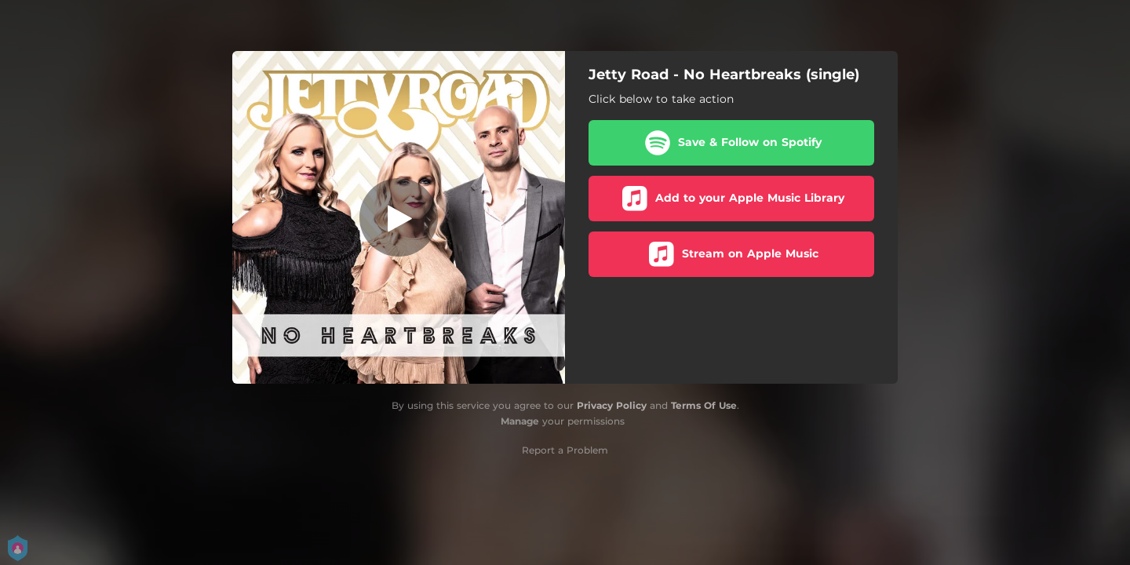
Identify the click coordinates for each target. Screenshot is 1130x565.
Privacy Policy (612, 405)
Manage (520, 421)
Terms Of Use (704, 405)
